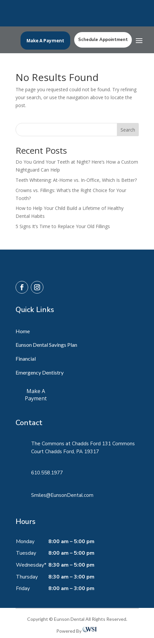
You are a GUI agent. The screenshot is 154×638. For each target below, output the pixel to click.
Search (128, 130)
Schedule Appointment (103, 40)
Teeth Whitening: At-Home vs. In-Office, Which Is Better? (76, 180)
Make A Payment (45, 41)
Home (23, 331)
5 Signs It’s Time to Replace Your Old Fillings (63, 226)
